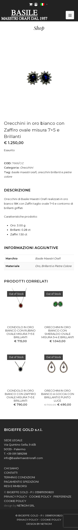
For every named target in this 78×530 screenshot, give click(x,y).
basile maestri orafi (23, 172)
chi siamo (11, 468)
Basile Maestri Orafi (48, 258)
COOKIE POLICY (40, 496)
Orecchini (26, 167)
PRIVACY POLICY (15, 496)
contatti (10, 472)
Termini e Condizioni (19, 477)
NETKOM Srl (26, 505)
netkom (46, 523)
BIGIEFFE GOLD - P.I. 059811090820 (30, 492)
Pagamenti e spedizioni (21, 481)
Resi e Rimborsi (15, 486)
